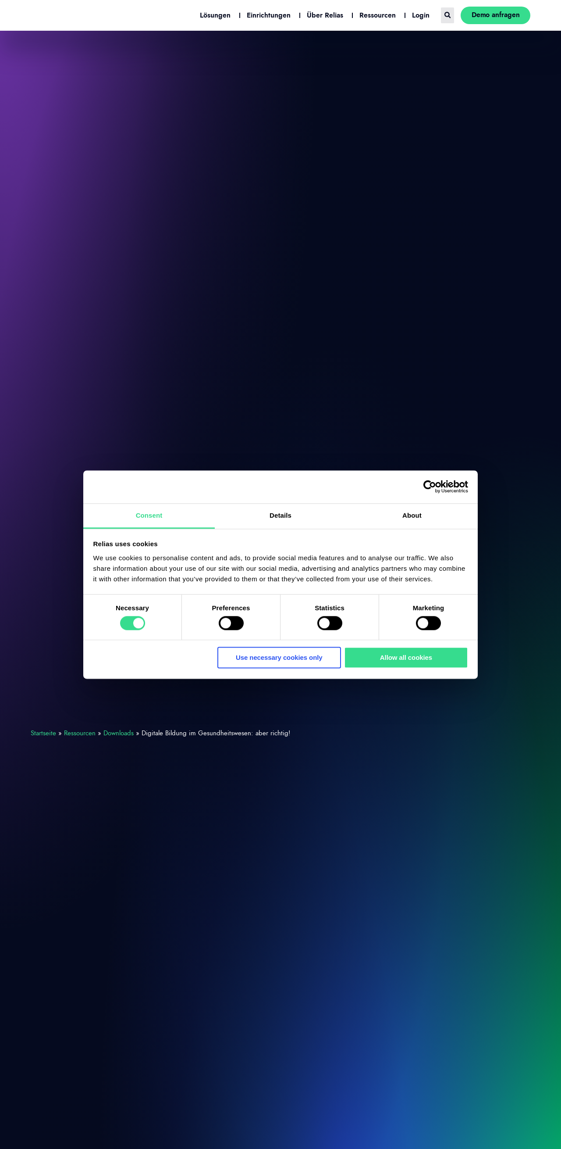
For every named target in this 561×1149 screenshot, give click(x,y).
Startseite (43, 733)
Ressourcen (80, 733)
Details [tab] (280, 515)
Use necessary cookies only (279, 658)
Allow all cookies (406, 658)
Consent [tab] (149, 515)
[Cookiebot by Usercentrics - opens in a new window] (429, 486)
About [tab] (412, 515)
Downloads (118, 733)
